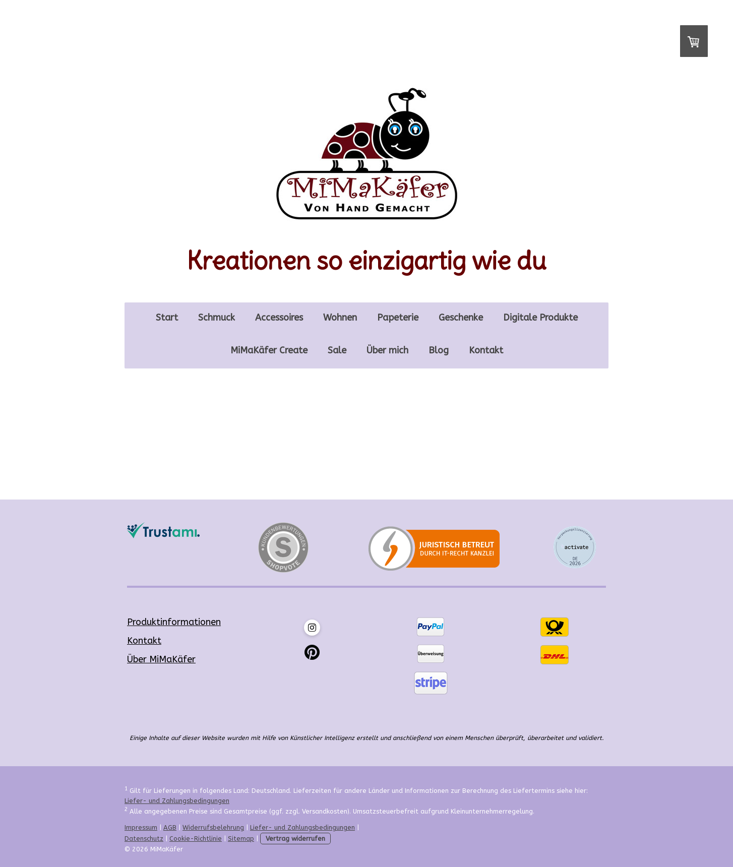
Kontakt (486, 350)
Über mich (387, 350)
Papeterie (397, 317)
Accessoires (279, 317)
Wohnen (340, 317)
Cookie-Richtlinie (195, 838)
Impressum (141, 827)
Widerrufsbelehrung (213, 827)
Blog (439, 350)
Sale (337, 350)
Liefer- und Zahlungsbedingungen (177, 800)
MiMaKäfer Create (269, 350)
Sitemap (241, 838)
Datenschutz (144, 838)
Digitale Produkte (540, 317)
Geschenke (461, 317)
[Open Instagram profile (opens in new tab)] (312, 628)
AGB (169, 827)
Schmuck (216, 317)
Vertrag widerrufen (295, 838)
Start (167, 317)
